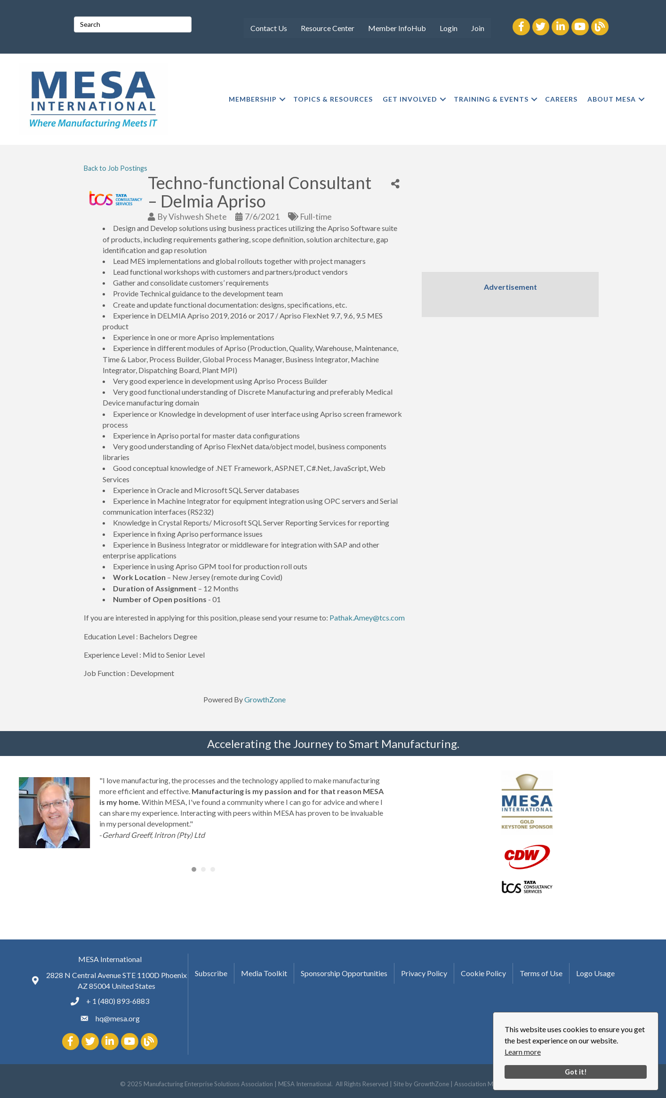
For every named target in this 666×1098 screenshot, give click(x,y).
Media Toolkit (264, 973)
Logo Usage (595, 973)
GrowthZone (265, 699)
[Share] (395, 184)
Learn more (523, 1051)
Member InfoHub (397, 28)
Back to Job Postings (115, 168)
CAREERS (561, 99)
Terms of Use (541, 973)
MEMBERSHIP (253, 99)
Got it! (576, 1072)
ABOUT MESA (611, 99)
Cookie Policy (483, 973)
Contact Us (268, 28)
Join (477, 28)
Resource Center (327, 28)
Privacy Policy (424, 973)
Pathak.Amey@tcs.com (367, 617)
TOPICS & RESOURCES (333, 99)
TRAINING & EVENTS (491, 99)
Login (448, 28)
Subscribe (211, 973)
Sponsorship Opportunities (344, 973)
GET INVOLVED (410, 99)
